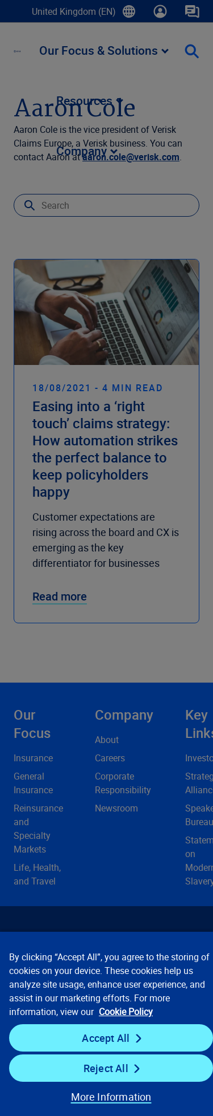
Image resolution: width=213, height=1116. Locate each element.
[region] (106, 1023)
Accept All (106, 1038)
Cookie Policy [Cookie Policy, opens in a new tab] (126, 1011)
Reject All (105, 1068)
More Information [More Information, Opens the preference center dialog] (111, 1096)
